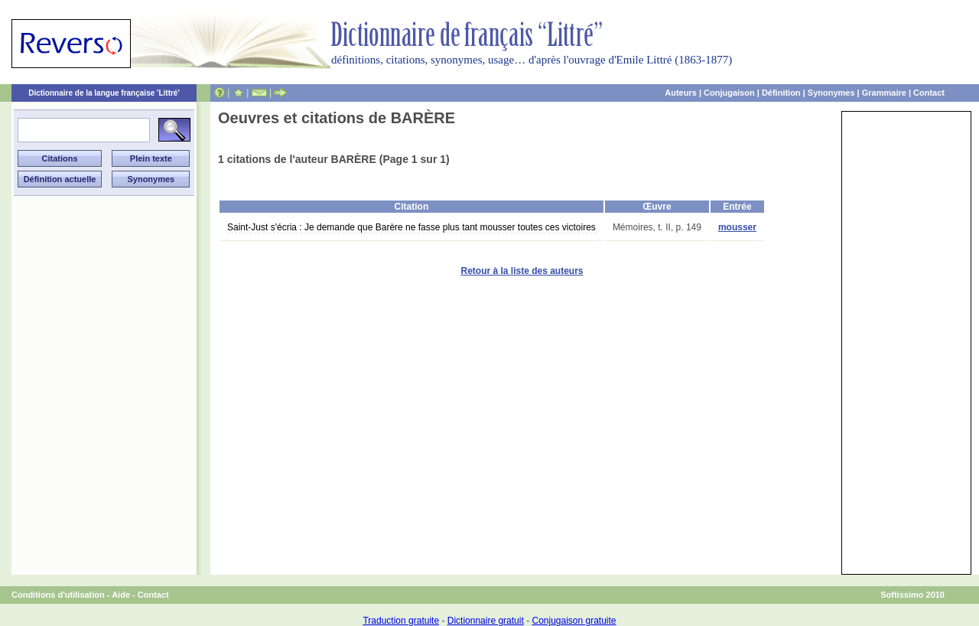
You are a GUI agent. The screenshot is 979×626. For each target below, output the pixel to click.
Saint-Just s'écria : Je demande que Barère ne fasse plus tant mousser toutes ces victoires (411, 227)
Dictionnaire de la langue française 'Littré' (104, 93)
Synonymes (831, 92)
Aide (121, 594)
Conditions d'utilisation (58, 594)
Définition (781, 92)
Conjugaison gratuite (574, 620)
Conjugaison (729, 92)
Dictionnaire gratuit (485, 620)
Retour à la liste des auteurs (521, 271)
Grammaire (884, 92)
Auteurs (681, 92)
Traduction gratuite (401, 620)
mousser (737, 227)
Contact (929, 92)
